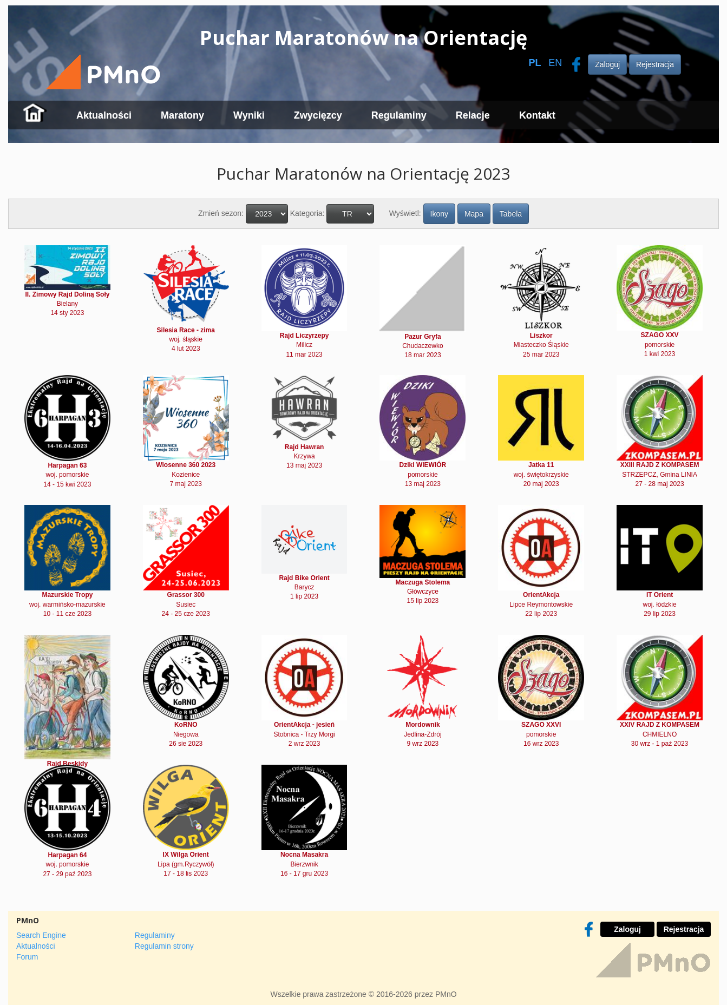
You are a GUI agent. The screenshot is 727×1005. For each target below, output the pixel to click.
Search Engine (41, 935)
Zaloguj (607, 64)
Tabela (511, 213)
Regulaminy (399, 115)
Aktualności (104, 115)
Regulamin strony (164, 946)
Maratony (182, 115)
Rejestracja (655, 64)
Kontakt (537, 115)
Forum (27, 957)
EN (555, 62)
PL (534, 62)
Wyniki (249, 115)
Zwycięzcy (318, 115)
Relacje (473, 115)
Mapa (473, 213)
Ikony (439, 213)
